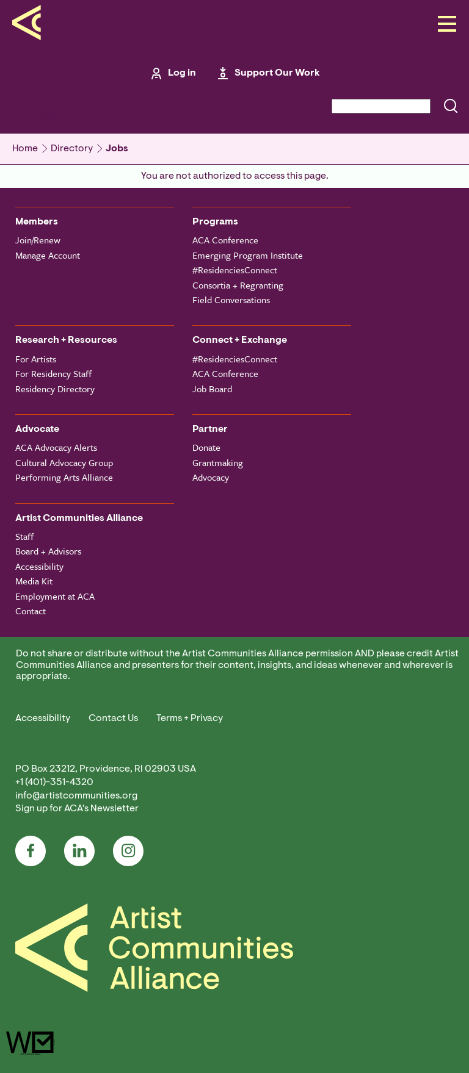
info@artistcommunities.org (76, 796)
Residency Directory (55, 388)
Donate (206, 447)
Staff (24, 536)
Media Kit (34, 580)
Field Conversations (231, 299)
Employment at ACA (55, 596)
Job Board (212, 388)
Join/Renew (37, 239)
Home (25, 149)
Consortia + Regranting (237, 285)
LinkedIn (79, 851)
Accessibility (39, 566)
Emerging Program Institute (247, 255)
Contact (30, 610)
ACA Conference (225, 239)
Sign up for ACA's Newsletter (77, 809)
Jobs (117, 149)
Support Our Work (277, 73)
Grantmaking (217, 462)
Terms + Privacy (189, 718)
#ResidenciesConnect (234, 269)
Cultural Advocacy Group (64, 462)
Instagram (128, 851)
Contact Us (113, 718)
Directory (72, 149)
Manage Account (47, 255)
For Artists (35, 358)
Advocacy (210, 477)
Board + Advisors (48, 551)
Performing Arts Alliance (64, 477)
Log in (182, 73)
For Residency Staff (53, 373)
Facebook (30, 851)
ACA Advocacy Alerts (56, 447)
